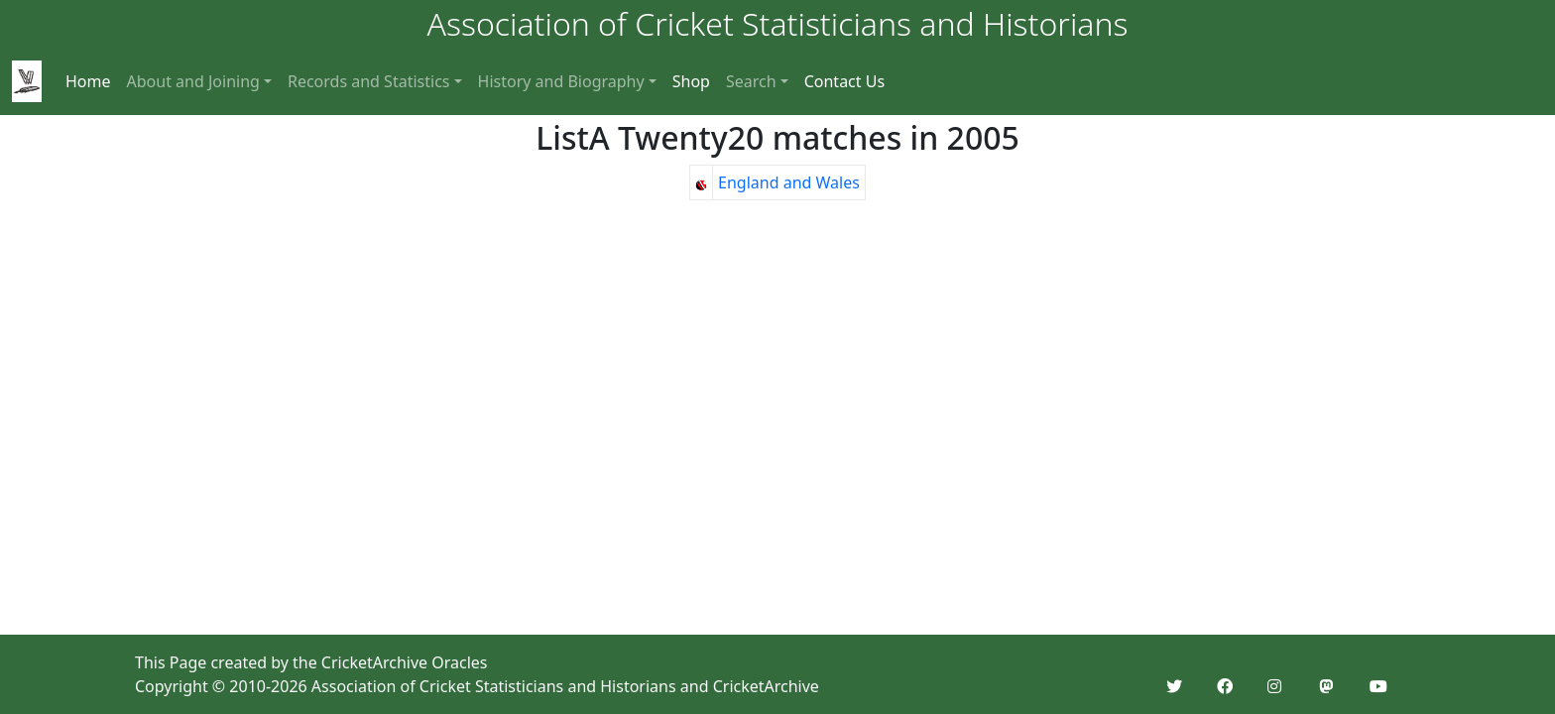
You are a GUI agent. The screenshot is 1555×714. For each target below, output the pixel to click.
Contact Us (844, 81)
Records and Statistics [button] (369, 81)
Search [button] (751, 81)
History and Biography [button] (561, 81)
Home (88, 81)
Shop (691, 81)
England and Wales (789, 182)
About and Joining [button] (193, 81)
